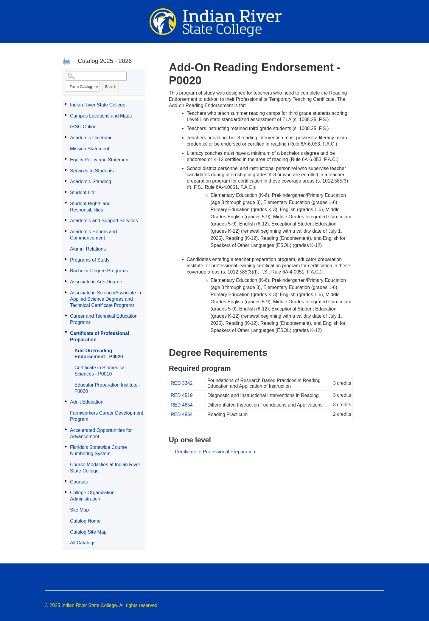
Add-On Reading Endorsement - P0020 (98, 353)
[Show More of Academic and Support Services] (66, 220)
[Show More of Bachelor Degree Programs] (66, 270)
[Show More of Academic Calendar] (66, 137)
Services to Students (92, 170)
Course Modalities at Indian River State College (105, 467)
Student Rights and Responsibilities (90, 206)
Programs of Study (90, 259)
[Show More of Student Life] (66, 192)
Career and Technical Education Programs (104, 319)
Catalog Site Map (88, 532)
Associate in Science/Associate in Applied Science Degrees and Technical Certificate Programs (105, 299)
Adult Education (86, 401)
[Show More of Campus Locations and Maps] (66, 115)
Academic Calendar (91, 137)
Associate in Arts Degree (96, 281)
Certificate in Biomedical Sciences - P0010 (100, 370)
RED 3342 (182, 383)
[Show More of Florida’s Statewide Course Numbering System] (66, 446)
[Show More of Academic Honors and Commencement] (66, 231)
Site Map (79, 509)
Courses (79, 481)
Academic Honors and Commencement (93, 234)
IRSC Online (83, 126)
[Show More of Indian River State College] (66, 104)
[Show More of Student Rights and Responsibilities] (66, 203)
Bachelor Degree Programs (99, 270)
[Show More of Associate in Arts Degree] (66, 281)
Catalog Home (85, 520)
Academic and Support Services (104, 220)
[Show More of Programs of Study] (66, 259)
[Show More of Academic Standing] (66, 181)
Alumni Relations (88, 248)
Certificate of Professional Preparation (99, 336)
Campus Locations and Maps (101, 115)
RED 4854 (182, 414)
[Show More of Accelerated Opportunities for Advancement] (66, 429)
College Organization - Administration (93, 495)
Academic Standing (90, 181)
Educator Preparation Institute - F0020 (107, 388)
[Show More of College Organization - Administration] (66, 492)
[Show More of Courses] (66, 481)
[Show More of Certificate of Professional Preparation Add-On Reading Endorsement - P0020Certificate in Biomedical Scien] (66, 333)
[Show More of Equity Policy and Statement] (66, 159)
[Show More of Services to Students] (66, 170)
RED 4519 (182, 395)
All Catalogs (82, 542)
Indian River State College (97, 104)
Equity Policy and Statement (100, 159)
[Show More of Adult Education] (66, 401)
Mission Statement (89, 148)
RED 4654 (182, 404)
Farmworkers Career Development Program (106, 416)
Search (110, 87)
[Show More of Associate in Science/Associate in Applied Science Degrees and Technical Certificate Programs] (66, 292)
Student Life (82, 192)
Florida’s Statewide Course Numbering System (98, 450)
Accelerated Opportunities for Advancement (101, 433)
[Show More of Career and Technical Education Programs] (66, 315)
